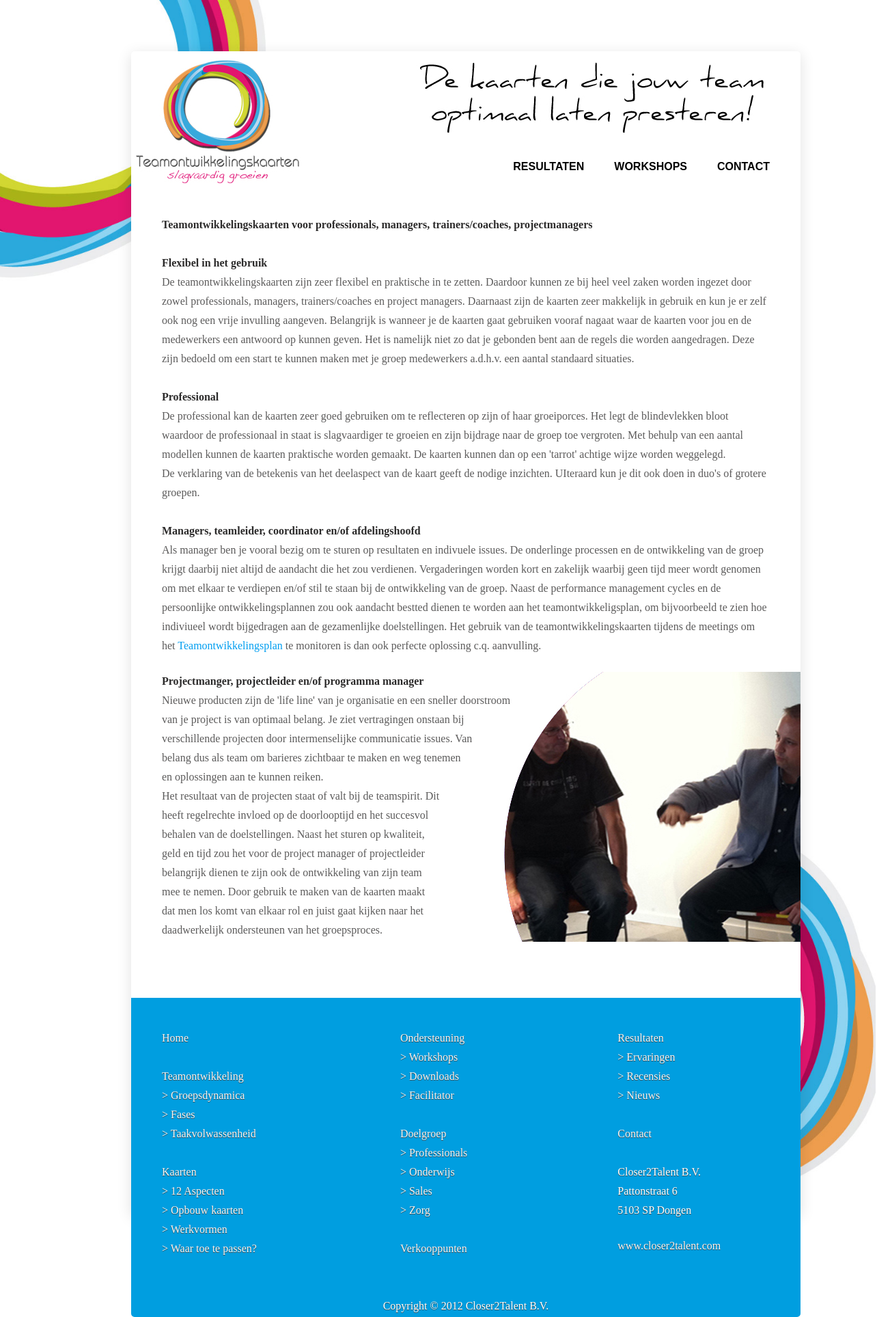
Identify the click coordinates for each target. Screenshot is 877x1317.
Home (175, 1038)
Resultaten (640, 1038)
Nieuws (643, 1095)
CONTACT (743, 166)
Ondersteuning (432, 1038)
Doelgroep (423, 1133)
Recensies (648, 1076)
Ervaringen (650, 1057)
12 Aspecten (198, 1191)
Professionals (438, 1152)
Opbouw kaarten (207, 1210)
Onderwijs (432, 1172)
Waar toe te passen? (214, 1248)
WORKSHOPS (650, 166)
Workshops (433, 1057)
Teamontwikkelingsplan (230, 645)
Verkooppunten (433, 1248)
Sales (420, 1191)
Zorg (419, 1210)
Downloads (434, 1076)
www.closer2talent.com (669, 1245)
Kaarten (179, 1172)
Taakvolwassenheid (213, 1133)
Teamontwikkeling (203, 1076)
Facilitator (431, 1095)
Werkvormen (199, 1229)
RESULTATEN (548, 166)
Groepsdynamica (208, 1095)
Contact (634, 1133)
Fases (183, 1114)
